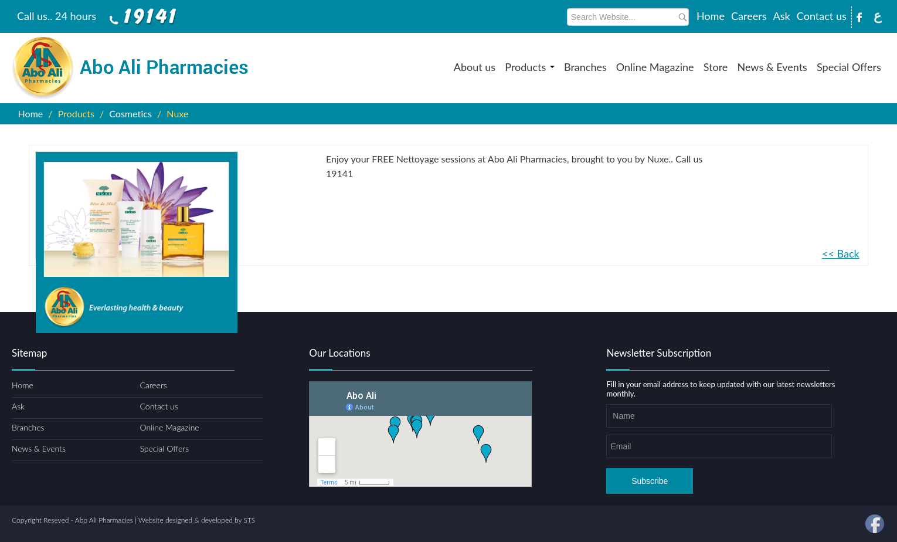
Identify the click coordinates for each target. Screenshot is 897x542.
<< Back (840, 253)
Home (710, 15)
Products (530, 66)
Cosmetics (130, 113)
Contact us (822, 15)
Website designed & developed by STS (196, 520)
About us (474, 66)
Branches (585, 66)
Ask (781, 15)
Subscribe (649, 481)
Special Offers (849, 66)
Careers (748, 15)
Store (716, 66)
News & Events (772, 66)
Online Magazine (655, 66)
